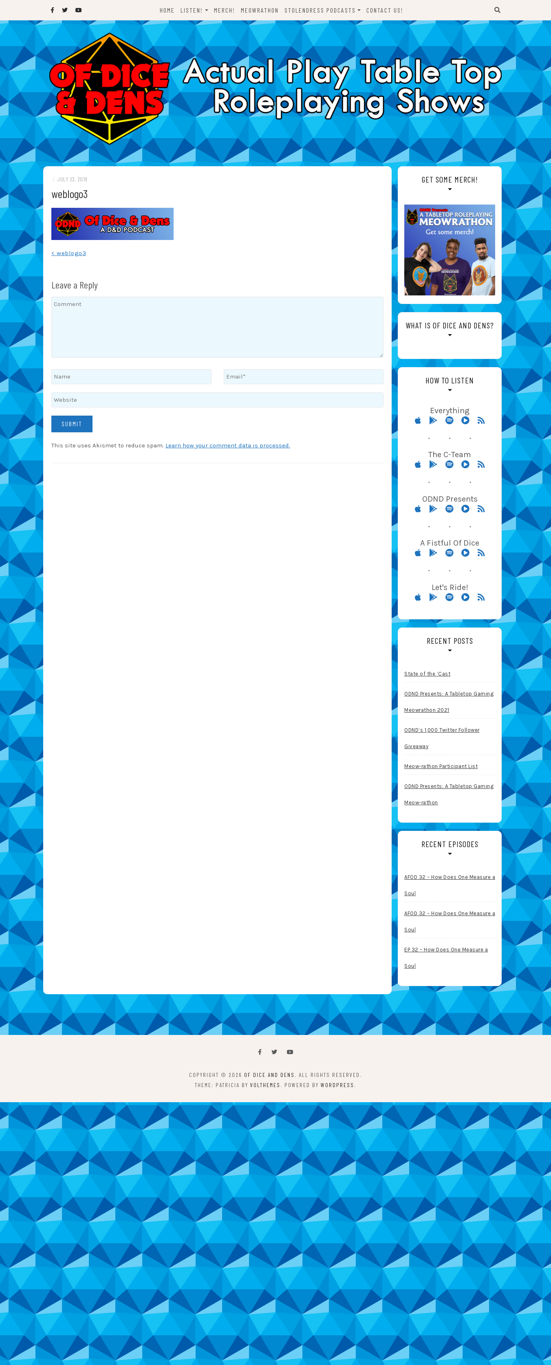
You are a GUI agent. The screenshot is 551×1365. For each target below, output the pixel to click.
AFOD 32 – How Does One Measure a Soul (449, 886)
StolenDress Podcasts (320, 10)
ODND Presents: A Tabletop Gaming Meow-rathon (449, 795)
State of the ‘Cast (427, 675)
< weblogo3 (68, 254)
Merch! (224, 10)
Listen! (192, 10)
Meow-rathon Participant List (441, 767)
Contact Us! (384, 10)
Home (167, 10)
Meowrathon (260, 10)
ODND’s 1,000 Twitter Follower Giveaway (442, 739)
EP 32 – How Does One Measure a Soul (446, 959)
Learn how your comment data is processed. (227, 446)
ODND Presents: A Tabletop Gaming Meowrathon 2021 (449, 703)
